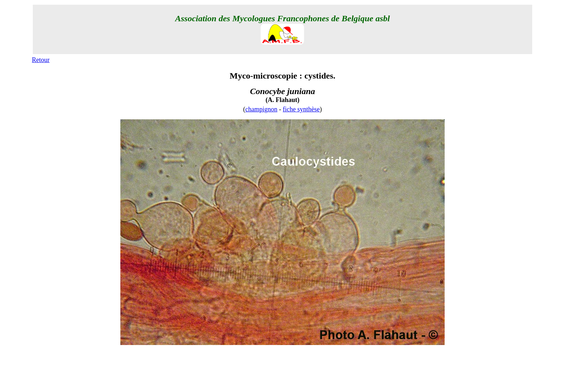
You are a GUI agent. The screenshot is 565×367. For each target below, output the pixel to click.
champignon (261, 109)
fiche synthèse (301, 109)
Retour (41, 59)
